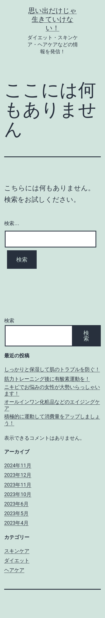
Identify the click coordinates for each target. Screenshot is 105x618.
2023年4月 (16, 523)
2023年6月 (16, 504)
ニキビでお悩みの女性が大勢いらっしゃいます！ (52, 390)
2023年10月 (17, 494)
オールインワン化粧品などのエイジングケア (52, 405)
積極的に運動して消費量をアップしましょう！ (52, 419)
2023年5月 (16, 513)
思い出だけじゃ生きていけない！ (52, 19)
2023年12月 (17, 475)
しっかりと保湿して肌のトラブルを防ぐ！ (52, 369)
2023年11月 (17, 485)
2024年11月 (17, 465)
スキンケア (16, 551)
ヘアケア (14, 570)
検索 (9, 320)
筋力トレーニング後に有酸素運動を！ (47, 379)
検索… (11, 223)
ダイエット (16, 560)
